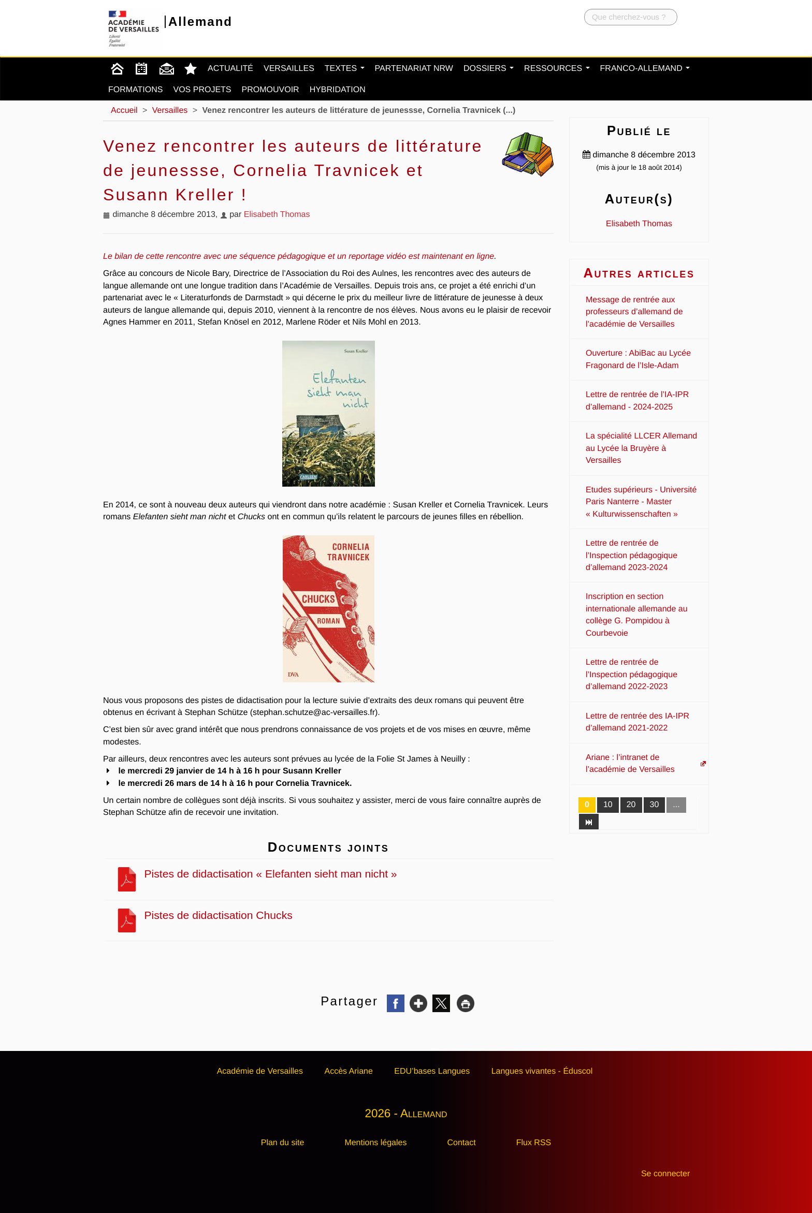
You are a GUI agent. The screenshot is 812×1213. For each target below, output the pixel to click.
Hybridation (338, 89)
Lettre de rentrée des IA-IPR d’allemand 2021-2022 (637, 722)
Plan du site (282, 1142)
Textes (345, 68)
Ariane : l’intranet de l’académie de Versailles (630, 763)
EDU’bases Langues (432, 1071)
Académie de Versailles (260, 1071)
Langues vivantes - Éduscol (542, 1071)
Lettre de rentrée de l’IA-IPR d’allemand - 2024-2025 (637, 400)
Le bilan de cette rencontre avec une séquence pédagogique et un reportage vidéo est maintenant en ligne (298, 256)
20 (631, 804)
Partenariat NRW (414, 68)
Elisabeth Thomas (277, 214)
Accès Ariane (348, 1071)
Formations (135, 89)
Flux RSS (534, 1142)
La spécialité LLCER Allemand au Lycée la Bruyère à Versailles (641, 448)
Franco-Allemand (645, 68)
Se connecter (665, 1174)
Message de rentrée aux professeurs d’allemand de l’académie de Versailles (634, 312)
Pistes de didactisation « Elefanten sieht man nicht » (256, 874)
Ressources (556, 68)
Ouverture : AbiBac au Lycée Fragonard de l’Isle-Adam (638, 359)
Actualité (230, 68)
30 (654, 804)
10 (608, 804)
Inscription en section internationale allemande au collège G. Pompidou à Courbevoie (637, 614)
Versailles (289, 68)
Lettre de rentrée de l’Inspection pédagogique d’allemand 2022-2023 (631, 674)
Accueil (124, 110)
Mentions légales (375, 1142)
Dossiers (488, 68)
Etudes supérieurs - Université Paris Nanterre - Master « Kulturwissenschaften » (641, 502)
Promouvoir (270, 89)
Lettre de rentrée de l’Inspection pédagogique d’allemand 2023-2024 (631, 555)
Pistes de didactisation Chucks (204, 915)
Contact (461, 1142)
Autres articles (638, 273)
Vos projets (202, 89)
